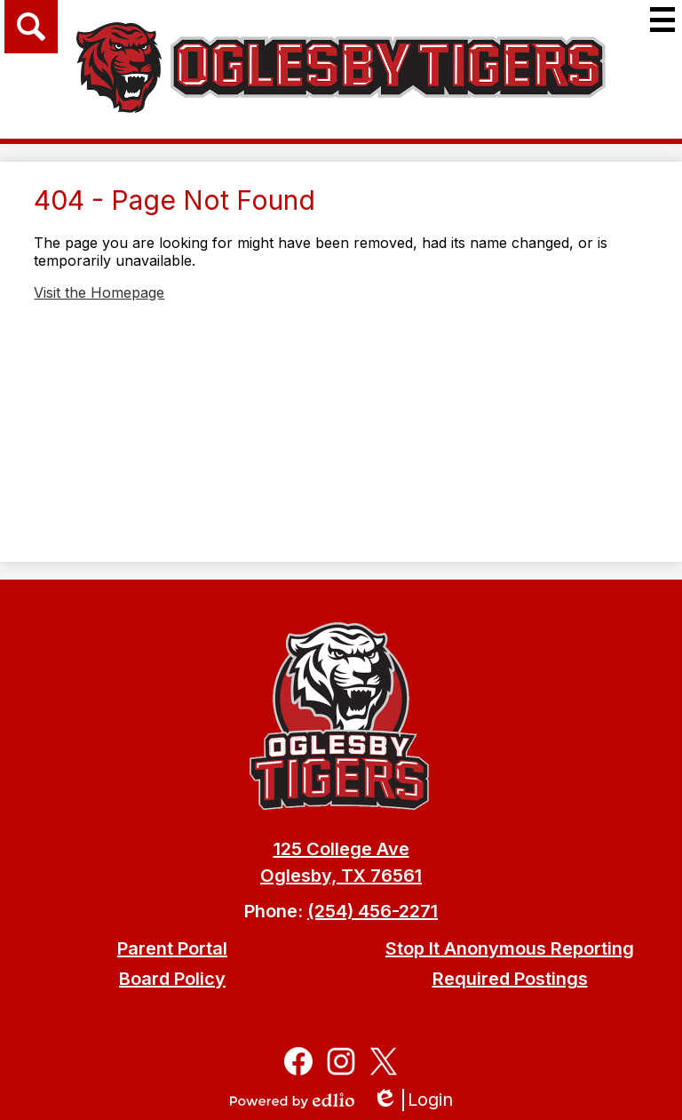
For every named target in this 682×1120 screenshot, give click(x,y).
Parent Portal (172, 948)
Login (412, 1100)
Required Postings (510, 978)
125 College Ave (341, 849)
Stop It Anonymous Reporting (509, 948)
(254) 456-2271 (372, 911)
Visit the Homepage (99, 292)
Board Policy (172, 978)
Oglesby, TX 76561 (341, 875)
